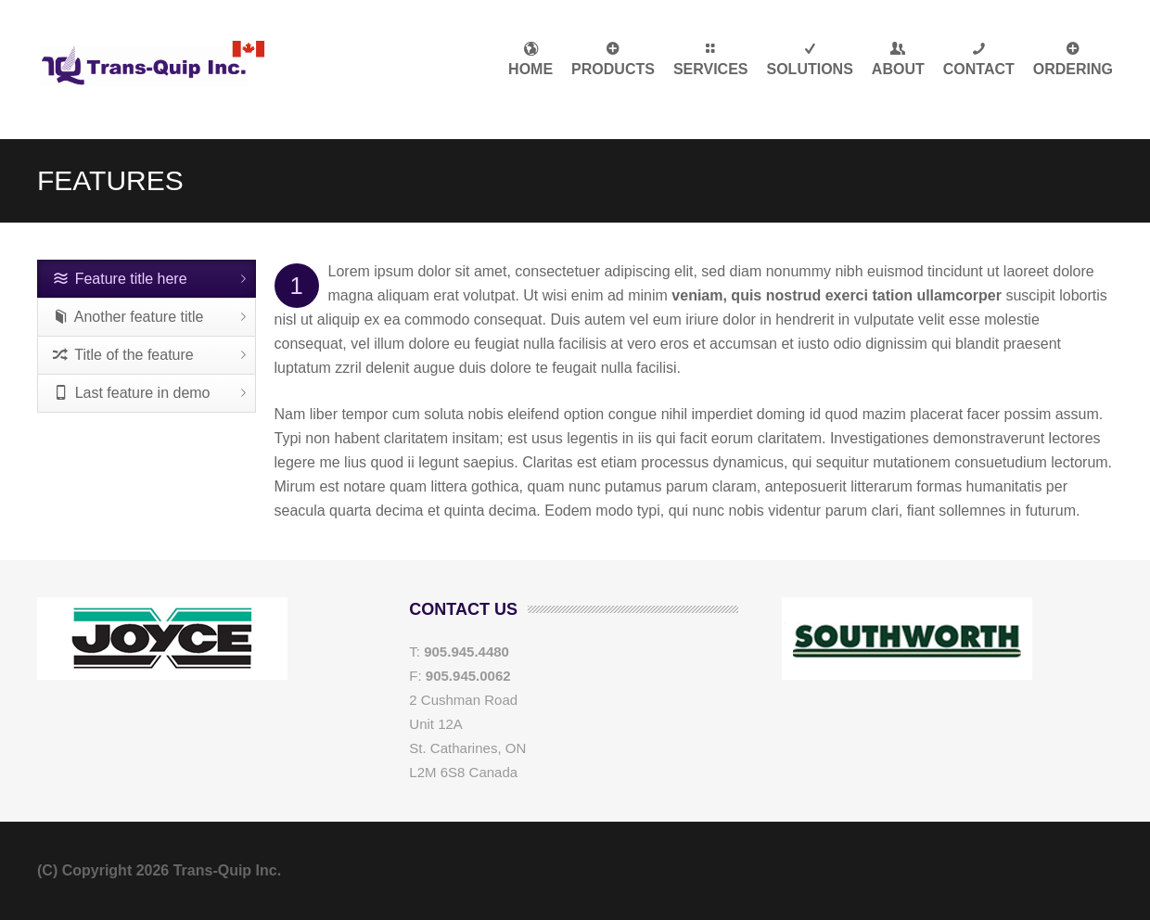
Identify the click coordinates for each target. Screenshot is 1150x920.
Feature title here (120, 279)
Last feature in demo (132, 393)
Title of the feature (123, 355)
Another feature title (128, 317)
